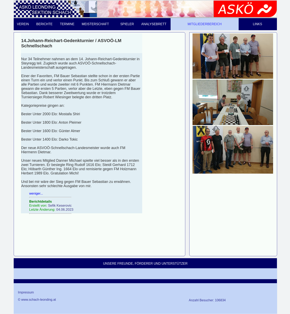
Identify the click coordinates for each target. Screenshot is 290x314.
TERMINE (67, 24)
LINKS (257, 24)
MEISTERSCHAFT (95, 24)
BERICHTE (44, 24)
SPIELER (127, 24)
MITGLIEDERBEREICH (205, 24)
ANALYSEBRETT (153, 24)
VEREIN (23, 24)
